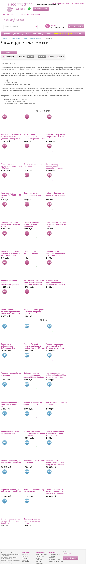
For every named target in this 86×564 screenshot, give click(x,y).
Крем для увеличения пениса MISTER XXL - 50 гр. (11, 195)
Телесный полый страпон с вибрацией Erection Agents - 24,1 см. (34, 346)
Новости (25, 558)
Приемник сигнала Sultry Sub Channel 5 (34, 491)
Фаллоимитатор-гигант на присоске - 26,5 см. (55, 136)
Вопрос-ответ (40, 556)
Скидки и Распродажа (63, 34)
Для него (16, 34)
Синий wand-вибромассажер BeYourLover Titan (8, 346)
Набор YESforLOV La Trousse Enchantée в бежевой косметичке (55, 492)
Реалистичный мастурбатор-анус (31, 252)
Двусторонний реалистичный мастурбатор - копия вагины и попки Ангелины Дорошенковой (54, 166)
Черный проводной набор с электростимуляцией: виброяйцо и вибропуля (11, 283)
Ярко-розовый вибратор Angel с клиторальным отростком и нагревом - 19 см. (34, 283)
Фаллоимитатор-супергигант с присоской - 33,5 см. (11, 166)
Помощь (52, 552)
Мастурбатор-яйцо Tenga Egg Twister (34, 462)
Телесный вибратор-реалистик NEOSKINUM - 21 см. (11, 224)
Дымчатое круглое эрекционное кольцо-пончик (33, 195)
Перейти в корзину (76, 26)
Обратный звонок (40, 9)
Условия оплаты (54, 554)
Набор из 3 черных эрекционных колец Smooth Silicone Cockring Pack (34, 375)
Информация (40, 552)
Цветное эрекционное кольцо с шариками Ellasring (33, 521)
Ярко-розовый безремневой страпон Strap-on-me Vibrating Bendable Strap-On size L (56, 463)
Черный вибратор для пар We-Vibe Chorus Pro (11, 491)
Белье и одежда (37, 34)
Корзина (53, 25)
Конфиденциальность (56, 561)
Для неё (7, 34)
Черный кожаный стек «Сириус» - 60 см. (33, 403)
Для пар (25, 34)
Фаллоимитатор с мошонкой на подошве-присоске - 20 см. (55, 253)
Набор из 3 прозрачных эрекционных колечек (55, 194)
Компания (26, 552)
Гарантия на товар (54, 559)
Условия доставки (52, 557)
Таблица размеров (39, 559)
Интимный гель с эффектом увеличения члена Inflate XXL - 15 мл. (11, 312)
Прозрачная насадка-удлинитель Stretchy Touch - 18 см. (55, 433)
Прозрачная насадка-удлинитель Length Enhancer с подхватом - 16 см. (56, 346)
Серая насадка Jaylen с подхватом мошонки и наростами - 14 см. (11, 253)
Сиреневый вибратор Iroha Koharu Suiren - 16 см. (10, 404)
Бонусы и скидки (41, 554)
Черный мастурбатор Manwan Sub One (10, 432)
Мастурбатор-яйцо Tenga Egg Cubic (56, 403)
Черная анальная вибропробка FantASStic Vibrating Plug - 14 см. (56, 375)
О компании (26, 554)
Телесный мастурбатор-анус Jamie (11, 374)
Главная (4, 38)
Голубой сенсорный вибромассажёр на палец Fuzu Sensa (34, 433)
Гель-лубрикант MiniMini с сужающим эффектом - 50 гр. (56, 224)
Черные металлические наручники (33, 165)
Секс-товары (16, 38)
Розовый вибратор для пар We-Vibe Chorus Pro (11, 462)
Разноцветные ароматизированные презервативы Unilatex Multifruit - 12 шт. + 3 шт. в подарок (56, 283)
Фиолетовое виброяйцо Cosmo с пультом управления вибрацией (11, 137)
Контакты (78, 34)
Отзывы (38, 561)
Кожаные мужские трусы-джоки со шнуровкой (31, 224)
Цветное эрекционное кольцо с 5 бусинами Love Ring (10, 521)
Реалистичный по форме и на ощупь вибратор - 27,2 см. (34, 312)
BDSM (49, 34)
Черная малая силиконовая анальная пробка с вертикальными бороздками (34, 137)
